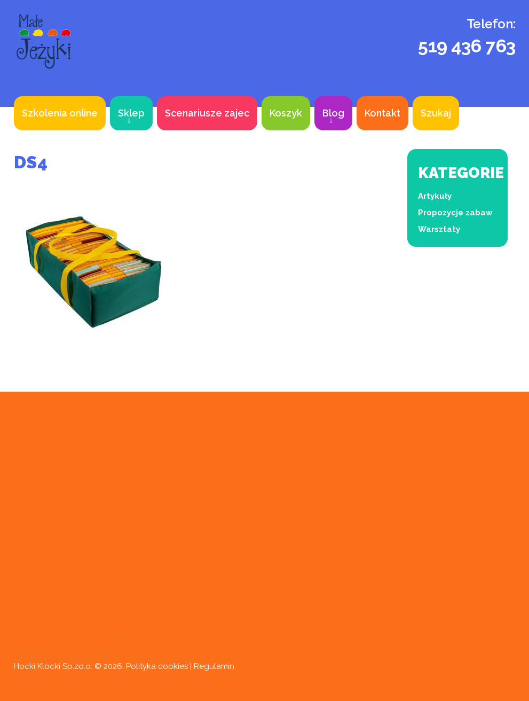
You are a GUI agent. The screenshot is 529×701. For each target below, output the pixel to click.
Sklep (131, 113)
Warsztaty (439, 229)
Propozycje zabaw (455, 212)
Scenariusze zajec (207, 113)
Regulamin (214, 666)
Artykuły (435, 196)
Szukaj (436, 113)
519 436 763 (467, 46)
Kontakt (382, 113)
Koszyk (286, 113)
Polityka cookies (157, 666)
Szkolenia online (60, 113)
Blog (333, 113)
